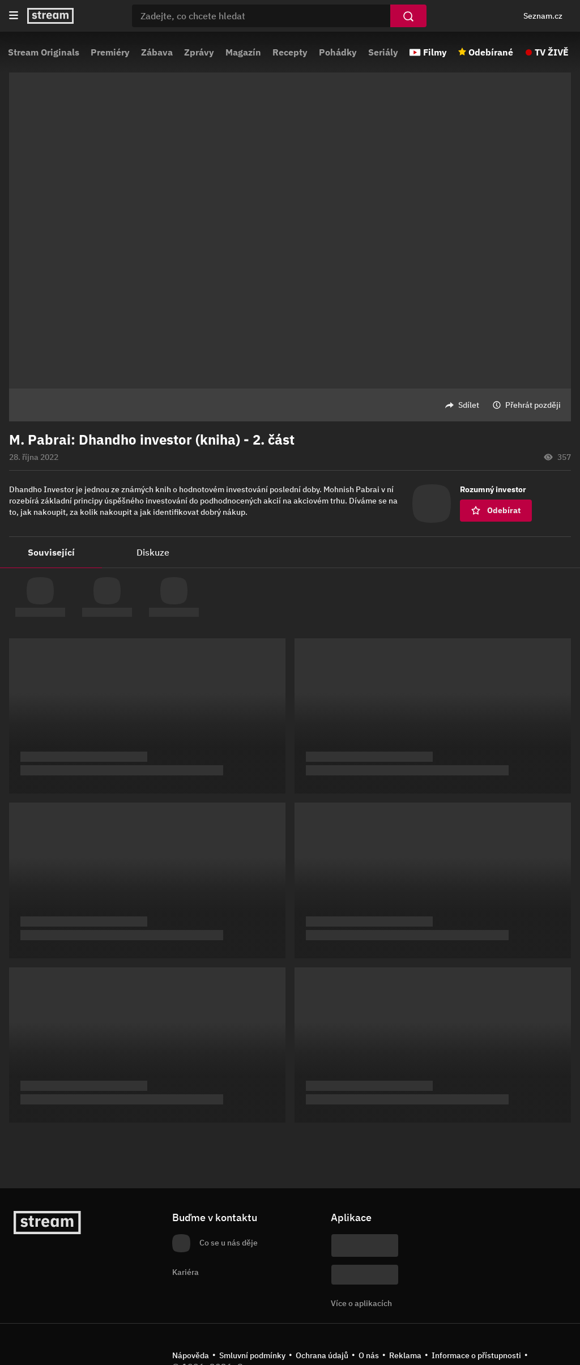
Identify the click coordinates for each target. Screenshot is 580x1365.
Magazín (243, 52)
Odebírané (490, 52)
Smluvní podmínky (252, 1355)
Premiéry (110, 52)
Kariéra (185, 1272)
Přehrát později (533, 405)
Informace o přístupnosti (476, 1355)
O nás (369, 1355)
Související (51, 552)
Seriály (383, 52)
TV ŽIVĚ (552, 52)
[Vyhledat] (408, 16)
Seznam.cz (542, 16)
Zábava (157, 52)
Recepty (290, 52)
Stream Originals (43, 52)
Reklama (405, 1355)
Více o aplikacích (361, 1303)
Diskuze (153, 552)
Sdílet (468, 405)
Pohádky (338, 52)
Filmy (435, 52)
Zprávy (199, 52)
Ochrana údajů (322, 1355)
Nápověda (190, 1355)
